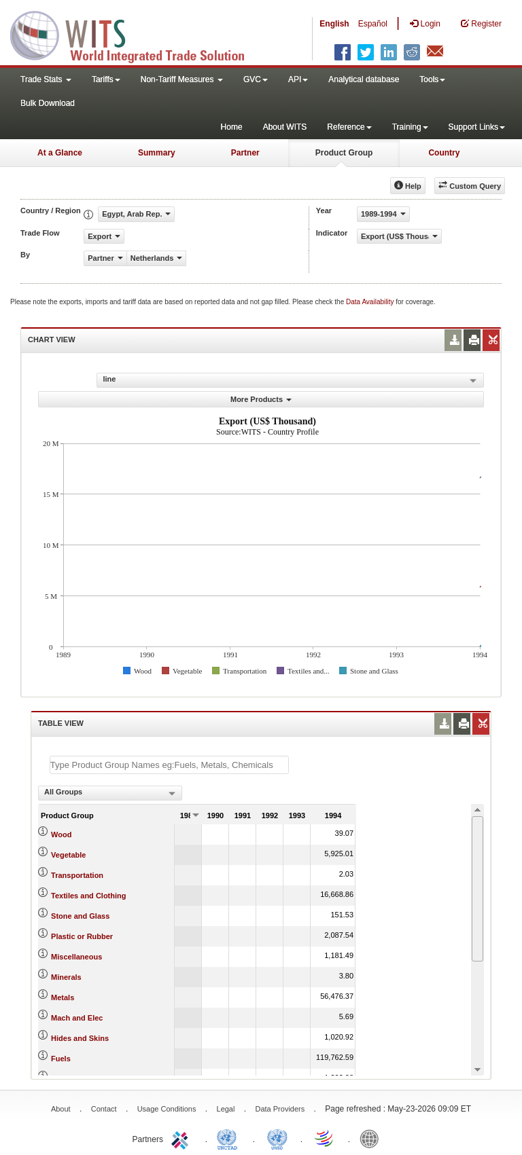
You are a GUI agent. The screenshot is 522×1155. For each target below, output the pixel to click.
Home (232, 127)
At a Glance (59, 153)
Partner (245, 153)
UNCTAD (229, 1138)
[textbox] (169, 765)
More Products (261, 399)
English (334, 24)
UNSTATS (277, 1138)
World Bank (372, 1138)
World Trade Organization (324, 1138)
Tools (432, 79)
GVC (255, 79)
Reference (349, 127)
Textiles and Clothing (88, 896)
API (298, 79)
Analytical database (363, 79)
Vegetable (68, 855)
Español (372, 24)
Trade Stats (45, 79)
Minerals (66, 977)
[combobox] (110, 793)
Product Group (344, 153)
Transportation (77, 875)
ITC (182, 1138)
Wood (61, 834)
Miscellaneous (76, 957)
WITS (136, 34)
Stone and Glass (80, 916)
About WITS (285, 127)
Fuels (61, 1059)
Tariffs (106, 79)
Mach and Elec (77, 1018)
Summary (156, 153)
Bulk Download (47, 103)
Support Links (477, 127)
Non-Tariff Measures (182, 79)
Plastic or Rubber (82, 936)
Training (410, 127)
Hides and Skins (80, 1038)
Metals (62, 997)
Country (443, 153)
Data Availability (371, 302)
